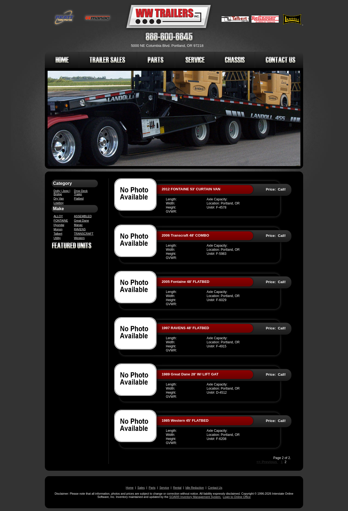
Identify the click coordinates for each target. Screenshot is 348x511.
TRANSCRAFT (84, 233)
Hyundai (59, 225)
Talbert (58, 233)
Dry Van (59, 198)
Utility (57, 238)
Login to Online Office (237, 496)
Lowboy (59, 202)
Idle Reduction (194, 487)
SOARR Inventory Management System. (195, 496)
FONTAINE (61, 220)
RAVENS (80, 229)
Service (164, 487)
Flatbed (79, 198)
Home (129, 487)
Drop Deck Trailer (81, 192)
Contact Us (215, 487)
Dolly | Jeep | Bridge (62, 192)
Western (79, 238)
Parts (152, 487)
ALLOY (58, 216)
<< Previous (267, 462)
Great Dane (81, 220)
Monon (58, 229)
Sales (141, 487)
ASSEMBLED (83, 216)
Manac (78, 225)
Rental (177, 487)
